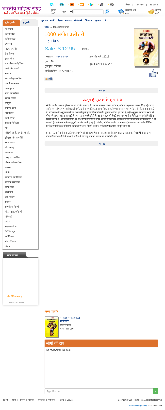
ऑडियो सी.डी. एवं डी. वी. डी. (17, 132)
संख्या (84, 49)
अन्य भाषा (9, 187)
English (154, 4)
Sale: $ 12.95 (60, 49)
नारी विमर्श (9, 113)
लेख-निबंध (9, 53)
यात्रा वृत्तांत (10, 88)
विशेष (7, 246)
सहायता (98, 20)
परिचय (60, 20)
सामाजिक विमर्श (12, 206)
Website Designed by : (138, 406)
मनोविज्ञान (9, 236)
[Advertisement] (57, 330)
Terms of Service (66, 400)
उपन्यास (8, 43)
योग (6, 127)
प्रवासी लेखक (10, 98)
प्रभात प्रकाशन (61, 56)
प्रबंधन (7, 221)
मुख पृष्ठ (44, 20)
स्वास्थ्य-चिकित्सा (12, 123)
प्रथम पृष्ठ (101, 90)
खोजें (52, 20)
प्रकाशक (140, 4)
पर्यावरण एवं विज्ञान (13, 177)
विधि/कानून (10, 231)
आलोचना (9, 192)
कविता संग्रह (10, 39)
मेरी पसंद (88, 20)
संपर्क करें (78, 20)
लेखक (128, 4)
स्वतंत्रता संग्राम (11, 226)
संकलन (8, 167)
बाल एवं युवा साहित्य (13, 78)
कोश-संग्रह (9, 147)
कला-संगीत (10, 118)
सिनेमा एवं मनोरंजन (13, 162)
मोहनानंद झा (52, 41)
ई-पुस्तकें (26, 22)
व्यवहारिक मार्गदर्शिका (14, 63)
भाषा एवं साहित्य (12, 93)
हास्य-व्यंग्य (9, 58)
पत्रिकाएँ (8, 216)
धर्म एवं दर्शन (10, 108)
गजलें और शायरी (12, 68)
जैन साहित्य (10, 197)
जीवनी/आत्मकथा (12, 83)
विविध (7, 172)
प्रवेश (106, 20)
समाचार (68, 20)
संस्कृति (8, 103)
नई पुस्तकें (9, 29)
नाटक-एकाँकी (11, 48)
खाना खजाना (10, 142)
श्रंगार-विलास (10, 241)
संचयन (8, 202)
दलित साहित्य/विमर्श (13, 211)
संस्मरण (8, 73)
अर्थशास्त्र (9, 152)
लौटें (50, 78)
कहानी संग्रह (10, 34)
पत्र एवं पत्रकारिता (12, 182)
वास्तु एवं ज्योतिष (12, 157)
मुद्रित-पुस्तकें (10, 22)
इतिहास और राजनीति (14, 137)
